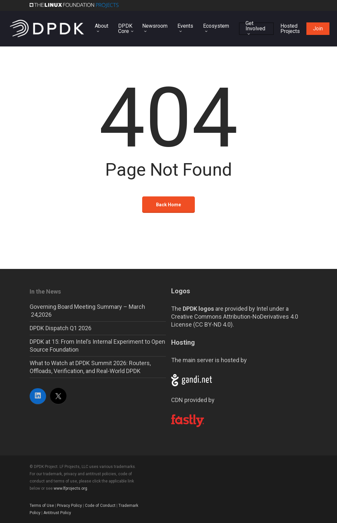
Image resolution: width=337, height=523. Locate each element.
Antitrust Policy (57, 512)
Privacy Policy (69, 505)
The (192, 308)
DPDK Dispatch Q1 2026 (60, 328)
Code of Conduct (100, 505)
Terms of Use (42, 505)
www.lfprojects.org (70, 488)
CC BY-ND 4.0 (213, 324)
